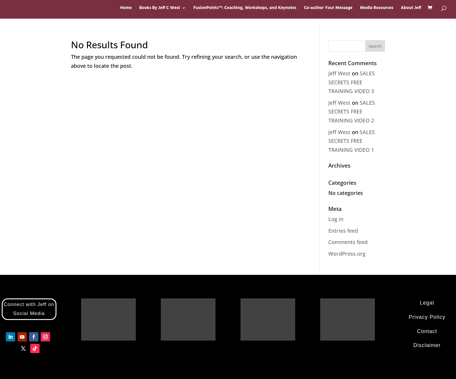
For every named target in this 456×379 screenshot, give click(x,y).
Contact (427, 331)
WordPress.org (347, 253)
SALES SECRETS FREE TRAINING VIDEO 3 (351, 82)
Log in (335, 219)
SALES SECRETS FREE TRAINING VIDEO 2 (351, 111)
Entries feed (343, 230)
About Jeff (411, 8)
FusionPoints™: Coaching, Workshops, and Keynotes (244, 8)
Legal (427, 303)
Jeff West (339, 73)
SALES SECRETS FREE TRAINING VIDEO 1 (351, 141)
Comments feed (348, 242)
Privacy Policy (427, 317)
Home (126, 8)
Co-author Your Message (328, 8)
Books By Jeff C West (159, 8)
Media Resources (376, 8)
